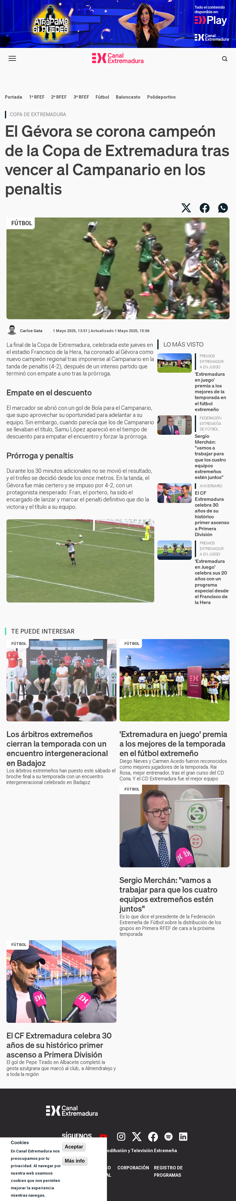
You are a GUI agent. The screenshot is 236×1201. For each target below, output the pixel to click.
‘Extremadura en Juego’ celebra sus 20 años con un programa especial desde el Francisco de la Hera (212, 581)
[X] (137, 1136)
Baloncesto (128, 97)
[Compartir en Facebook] (204, 208)
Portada (13, 97)
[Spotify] (169, 1136)
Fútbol (102, 97)
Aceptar (74, 1146)
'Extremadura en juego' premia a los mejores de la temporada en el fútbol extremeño (210, 391)
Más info (75, 1161)
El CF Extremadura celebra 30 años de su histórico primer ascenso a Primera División (212, 513)
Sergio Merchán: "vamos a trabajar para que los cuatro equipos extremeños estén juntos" (210, 456)
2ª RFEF (59, 97)
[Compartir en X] (186, 208)
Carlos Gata (31, 331)
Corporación (133, 1167)
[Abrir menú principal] (12, 58)
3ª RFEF (81, 97)
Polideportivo (161, 97)
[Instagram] (122, 1136)
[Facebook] (153, 1136)
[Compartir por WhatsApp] (223, 208)
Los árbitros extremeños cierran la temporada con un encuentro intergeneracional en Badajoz (57, 748)
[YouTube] (104, 1136)
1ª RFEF (37, 97)
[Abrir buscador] (224, 58)
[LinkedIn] (183, 1136)
